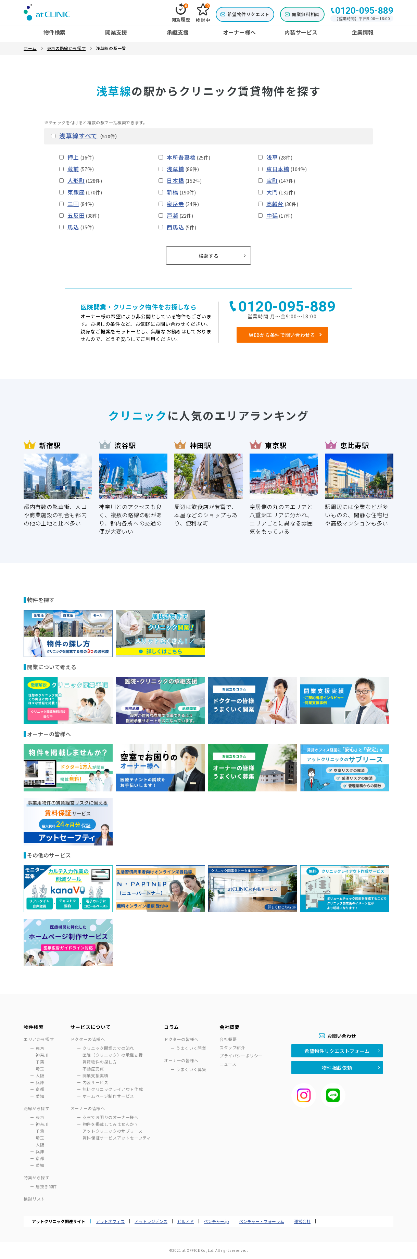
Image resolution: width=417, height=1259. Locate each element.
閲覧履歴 (181, 13)
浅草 (272, 157)
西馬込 (175, 227)
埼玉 (40, 1068)
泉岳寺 (175, 204)
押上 (73, 157)
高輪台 (274, 204)
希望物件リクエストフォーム (337, 1050)
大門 (272, 192)
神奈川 (42, 1055)
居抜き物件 (46, 1186)
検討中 (203, 13)
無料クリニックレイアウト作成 (113, 1089)
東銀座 (76, 192)
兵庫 (40, 1082)
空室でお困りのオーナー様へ (111, 1117)
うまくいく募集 (191, 1069)
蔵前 (73, 169)
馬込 (73, 227)
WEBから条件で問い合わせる (282, 334)
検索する (209, 255)
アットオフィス (110, 1221)
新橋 (172, 192)
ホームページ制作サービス (108, 1096)
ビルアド (185, 1221)
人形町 (76, 180)
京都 (40, 1089)
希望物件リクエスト (248, 14)
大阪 (40, 1075)
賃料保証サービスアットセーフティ (117, 1138)
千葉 (40, 1062)
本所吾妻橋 (181, 157)
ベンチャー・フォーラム (261, 1221)
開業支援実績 (96, 1075)
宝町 (272, 180)
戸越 (172, 215)
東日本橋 (277, 169)
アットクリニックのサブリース (112, 1131)
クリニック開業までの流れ (108, 1048)
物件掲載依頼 (337, 1067)
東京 (40, 1048)
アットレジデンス (151, 1221)
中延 (272, 215)
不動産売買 (93, 1068)
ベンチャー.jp (216, 1221)
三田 (73, 204)
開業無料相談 (306, 14)
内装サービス (96, 1082)
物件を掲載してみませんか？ (111, 1124)
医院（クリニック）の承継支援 (113, 1055)
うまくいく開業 (191, 1048)
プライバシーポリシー (241, 1055)
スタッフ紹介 (232, 1047)
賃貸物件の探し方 (100, 1062)
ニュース (227, 1064)
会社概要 (228, 1039)
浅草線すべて (78, 135)
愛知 (40, 1096)
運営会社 (302, 1221)
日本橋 (175, 180)
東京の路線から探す (66, 48)
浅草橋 (175, 169)
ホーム (30, 48)
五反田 (76, 215)
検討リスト (34, 1198)
